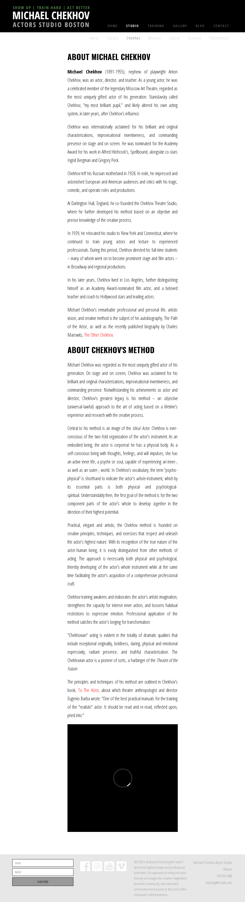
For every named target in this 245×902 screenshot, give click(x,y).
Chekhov (133, 38)
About (95, 38)
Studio (132, 25)
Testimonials (219, 38)
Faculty (113, 38)
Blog (200, 25)
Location (194, 38)
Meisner (154, 38)
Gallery (180, 25)
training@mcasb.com (219, 882)
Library (174, 38)
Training (155, 25)
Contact (221, 25)
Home (112, 25)
